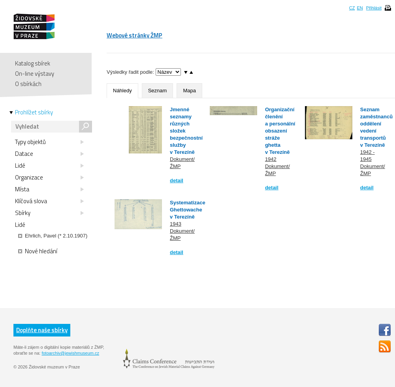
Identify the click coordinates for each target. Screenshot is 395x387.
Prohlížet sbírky (34, 112)
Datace (49, 153)
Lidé (49, 165)
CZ (352, 8)
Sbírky (49, 213)
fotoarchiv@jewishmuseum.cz (70, 353)
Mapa (189, 90)
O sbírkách (28, 83)
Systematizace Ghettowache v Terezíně (187, 210)
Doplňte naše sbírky (42, 330)
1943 (175, 224)
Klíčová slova (49, 201)
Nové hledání (37, 251)
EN (360, 8)
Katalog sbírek (32, 63)
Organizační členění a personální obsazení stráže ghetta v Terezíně (280, 131)
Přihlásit (374, 8)
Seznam (157, 90)
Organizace (49, 177)
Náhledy (122, 90)
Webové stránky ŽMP (134, 35)
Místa (49, 189)
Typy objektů (49, 142)
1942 (270, 159)
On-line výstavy (34, 73)
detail (176, 180)
